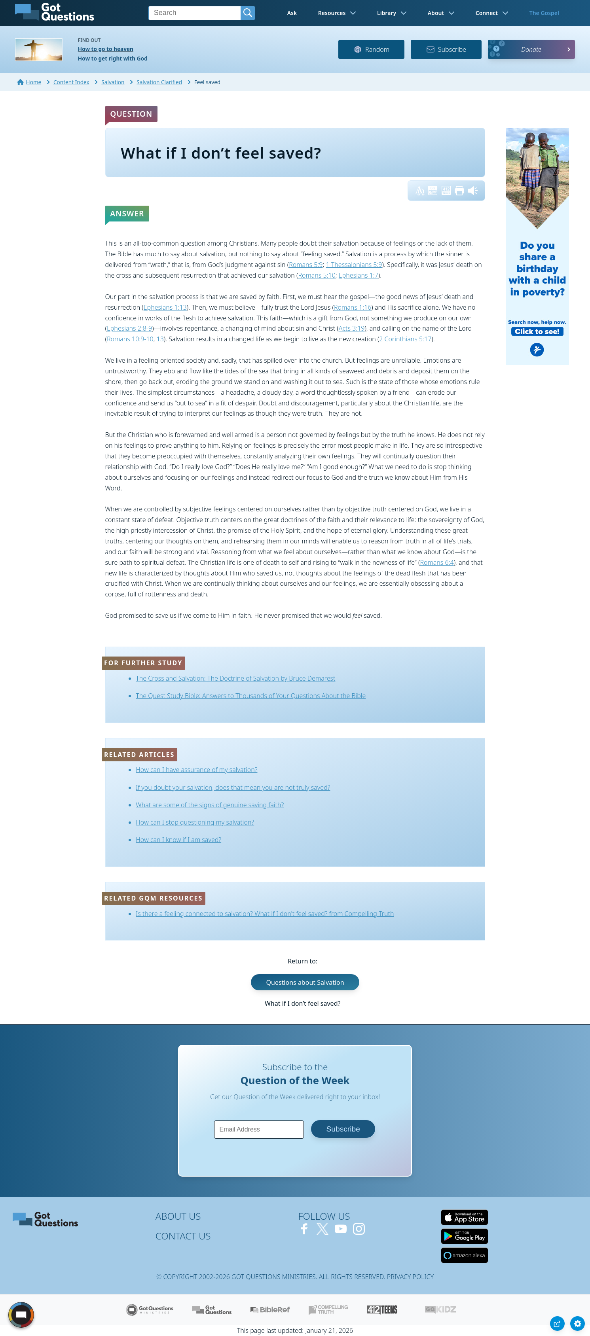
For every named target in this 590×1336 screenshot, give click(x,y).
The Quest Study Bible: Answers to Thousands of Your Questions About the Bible (251, 695)
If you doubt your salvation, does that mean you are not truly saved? (233, 787)
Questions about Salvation (305, 982)
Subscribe (446, 49)
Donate (531, 49)
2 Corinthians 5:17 (405, 339)
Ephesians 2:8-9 (129, 328)
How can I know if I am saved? (178, 839)
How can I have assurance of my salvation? (196, 769)
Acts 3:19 (352, 328)
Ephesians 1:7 (358, 275)
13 (160, 339)
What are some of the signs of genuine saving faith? (210, 804)
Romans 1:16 (352, 307)
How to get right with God (113, 58)
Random (371, 49)
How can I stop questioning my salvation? (195, 822)
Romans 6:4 (436, 562)
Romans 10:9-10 (130, 339)
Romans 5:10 (316, 275)
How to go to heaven (105, 49)
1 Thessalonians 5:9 (354, 264)
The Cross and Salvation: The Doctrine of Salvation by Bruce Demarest (235, 678)
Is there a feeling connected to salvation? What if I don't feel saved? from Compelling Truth (265, 913)
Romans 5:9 (306, 264)
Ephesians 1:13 (165, 307)
